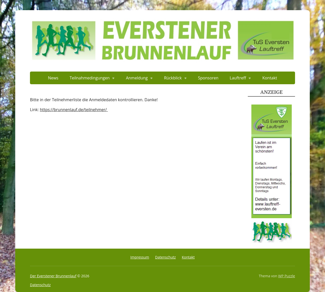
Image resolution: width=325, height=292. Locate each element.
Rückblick (173, 78)
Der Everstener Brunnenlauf (53, 275)
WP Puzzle (286, 275)
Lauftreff (238, 78)
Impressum (139, 257)
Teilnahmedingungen (90, 78)
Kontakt (269, 78)
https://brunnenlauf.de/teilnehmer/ (74, 109)
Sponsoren (208, 78)
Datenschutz (165, 257)
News (53, 78)
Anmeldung (137, 78)
